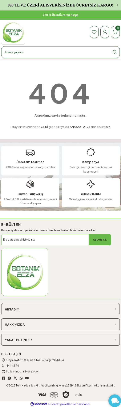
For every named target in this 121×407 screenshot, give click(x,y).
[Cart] (115, 32)
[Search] (60, 52)
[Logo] (13, 32)
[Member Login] (104, 32)
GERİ (44, 127)
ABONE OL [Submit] (100, 239)
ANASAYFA (77, 127)
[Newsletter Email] (56, 239)
